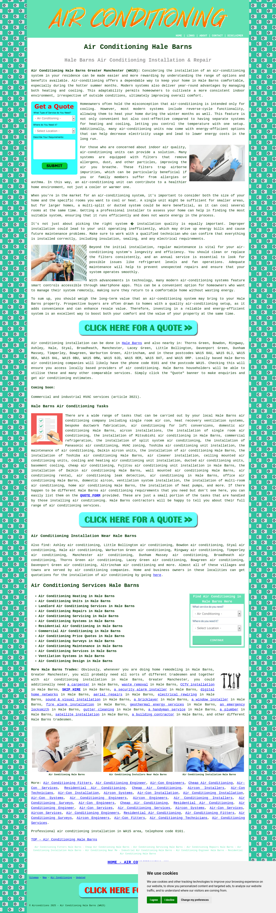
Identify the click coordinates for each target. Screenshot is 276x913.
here (157, 575)
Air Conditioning (61, 877)
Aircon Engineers (150, 798)
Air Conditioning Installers (203, 798)
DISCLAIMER (235, 35)
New (45, 877)
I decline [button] (169, 899)
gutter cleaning (98, 709)
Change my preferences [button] (195, 899)
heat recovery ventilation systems (208, 420)
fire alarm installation (70, 704)
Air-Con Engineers (167, 783)
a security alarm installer (140, 689)
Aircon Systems (118, 793)
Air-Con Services (96, 808)
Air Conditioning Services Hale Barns (85, 585)
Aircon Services (46, 813)
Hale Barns (132, 343)
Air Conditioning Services (144, 808)
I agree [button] (154, 899)
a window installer (210, 699)
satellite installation (77, 714)
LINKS (190, 35)
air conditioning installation (75, 679)
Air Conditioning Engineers (98, 798)
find (45, 545)
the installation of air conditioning (176, 450)
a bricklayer (146, 699)
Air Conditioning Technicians (178, 818)
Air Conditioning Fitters (67, 783)
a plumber (229, 709)
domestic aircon (97, 480)
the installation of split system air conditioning (148, 440)
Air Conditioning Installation (213, 793)
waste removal (135, 684)
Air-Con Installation (78, 793)
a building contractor (153, 714)
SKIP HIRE (71, 689)
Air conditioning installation (60, 343)
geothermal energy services (157, 704)
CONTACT (217, 35)
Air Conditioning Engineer (121, 783)
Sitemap (34, 877)
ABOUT (203, 35)
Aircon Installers (206, 788)
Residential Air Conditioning (94, 788)
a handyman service (167, 709)
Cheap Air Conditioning (210, 783)
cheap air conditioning (91, 465)
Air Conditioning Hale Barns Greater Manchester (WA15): (85, 71)
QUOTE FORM (90, 495)
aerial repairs (108, 694)
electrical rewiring (177, 694)
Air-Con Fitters (129, 818)
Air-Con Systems (47, 798)
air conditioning (142, 368)
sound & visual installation (72, 699)
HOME (179, 35)
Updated (80, 877)
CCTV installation (197, 684)
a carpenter (78, 684)
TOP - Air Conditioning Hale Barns (64, 839)
